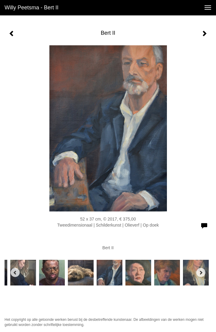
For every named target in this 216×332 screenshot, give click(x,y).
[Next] (200, 272)
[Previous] (15, 272)
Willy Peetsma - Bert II (31, 8)
